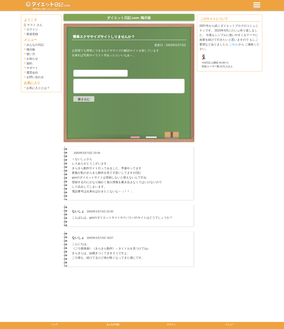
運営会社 (32, 72)
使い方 (30, 54)
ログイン (32, 29)
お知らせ (32, 58)
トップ (54, 324)
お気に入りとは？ (38, 88)
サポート (32, 68)
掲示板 (30, 49)
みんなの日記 (35, 44)
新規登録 (32, 34)
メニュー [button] (229, 324)
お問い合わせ (35, 77)
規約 (29, 63)
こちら (233, 44)
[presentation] (100, 112)
